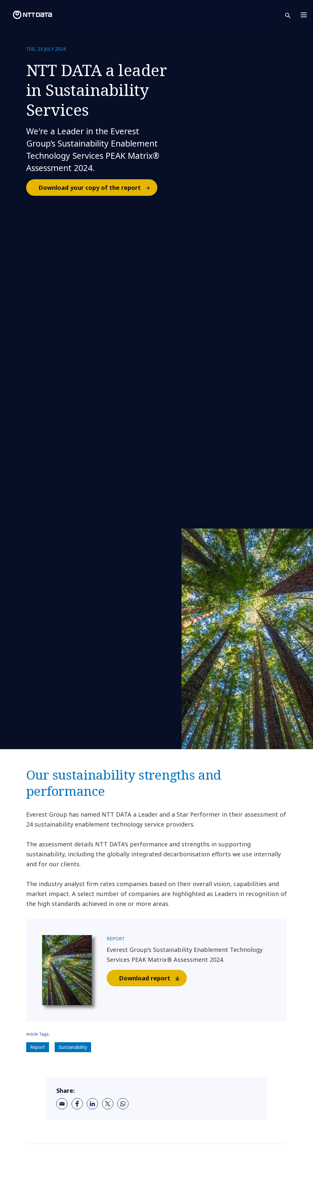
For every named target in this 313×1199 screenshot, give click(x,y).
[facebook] (77, 1103)
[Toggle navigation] (305, 15)
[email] (62, 1103)
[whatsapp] (123, 1103)
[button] (291, 15)
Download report (152, 978)
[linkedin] (92, 1103)
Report (37, 1047)
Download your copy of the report (97, 187)
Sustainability (73, 1047)
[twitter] (107, 1103)
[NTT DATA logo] (27, 15)
